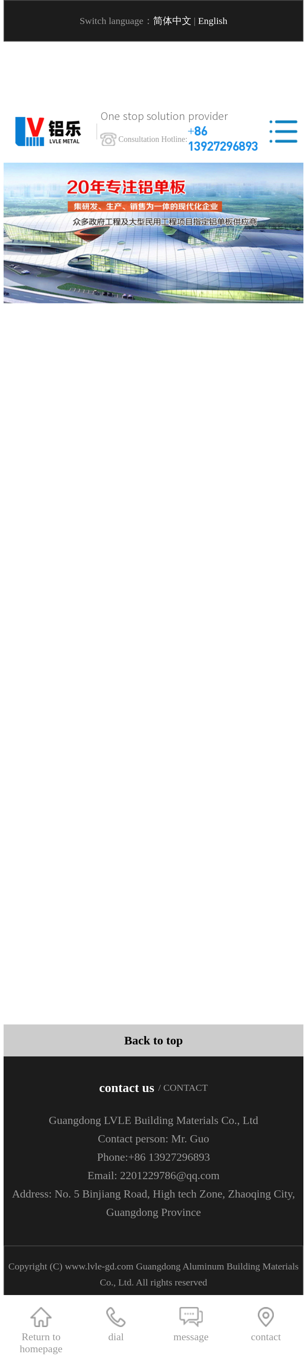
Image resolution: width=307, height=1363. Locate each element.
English (212, 21)
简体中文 (172, 21)
